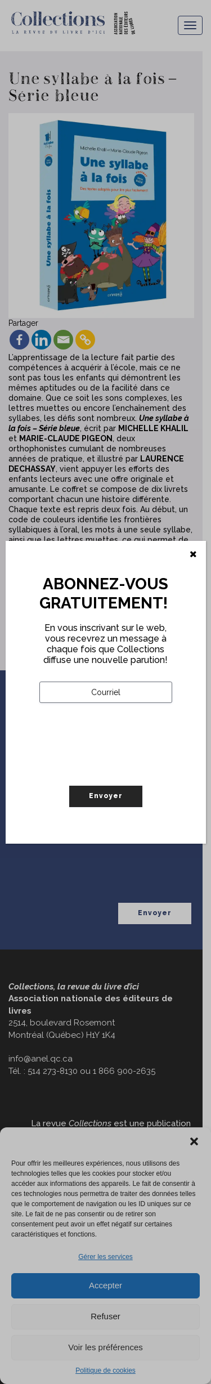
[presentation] (124, 767)
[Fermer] (193, 554)
